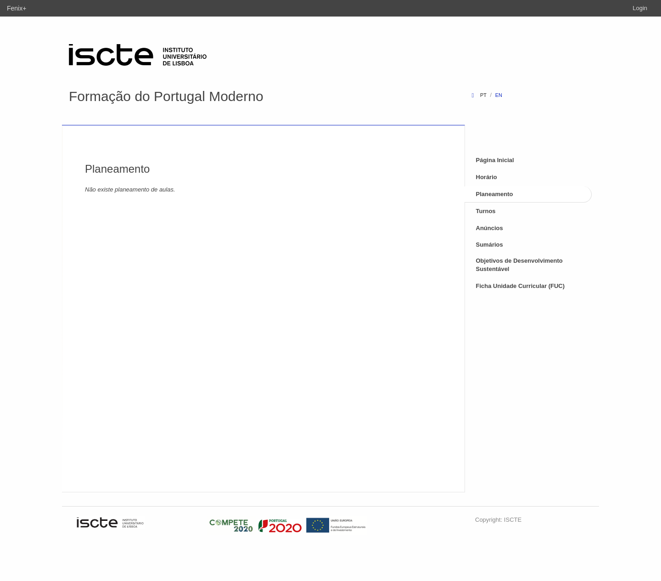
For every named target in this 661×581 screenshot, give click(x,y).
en (498, 95)
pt (483, 95)
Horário (486, 177)
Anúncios (489, 228)
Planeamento (494, 194)
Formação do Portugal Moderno (166, 96)
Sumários (489, 244)
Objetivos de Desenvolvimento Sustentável (519, 265)
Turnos (486, 211)
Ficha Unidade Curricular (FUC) (520, 285)
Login (640, 8)
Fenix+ (16, 8)
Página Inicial (495, 160)
